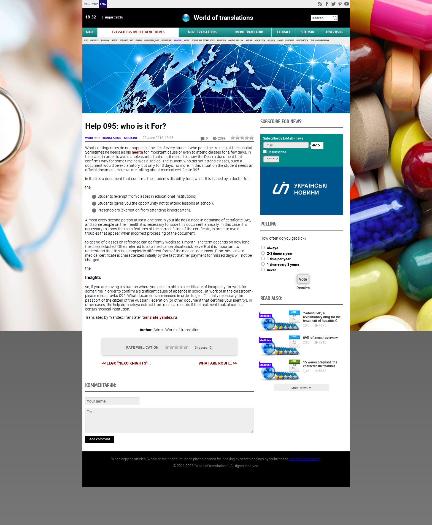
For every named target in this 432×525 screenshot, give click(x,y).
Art (131, 40)
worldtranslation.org (304, 496)
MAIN (89, 32)
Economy (105, 40)
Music (186, 40)
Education (221, 40)
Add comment (99, 477)
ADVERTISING (334, 32)
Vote (303, 279)
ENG (103, 4)
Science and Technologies (203, 40)
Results (303, 287)
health (137, 152)
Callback (283, 32)
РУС (86, 4)
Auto (86, 40)
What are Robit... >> (218, 363)
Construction (302, 40)
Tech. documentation (319, 40)
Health (114, 40)
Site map (307, 32)
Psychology (260, 40)
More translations (202, 32)
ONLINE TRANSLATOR (249, 32)
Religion (271, 40)
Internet (124, 40)
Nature (249, 40)
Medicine (178, 40)
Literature (166, 40)
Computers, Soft (151, 40)
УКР (95, 4)
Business (94, 40)
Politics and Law (235, 40)
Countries (289, 40)
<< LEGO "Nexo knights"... (126, 363)
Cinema (139, 40)
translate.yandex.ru (159, 317)
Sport (280, 40)
